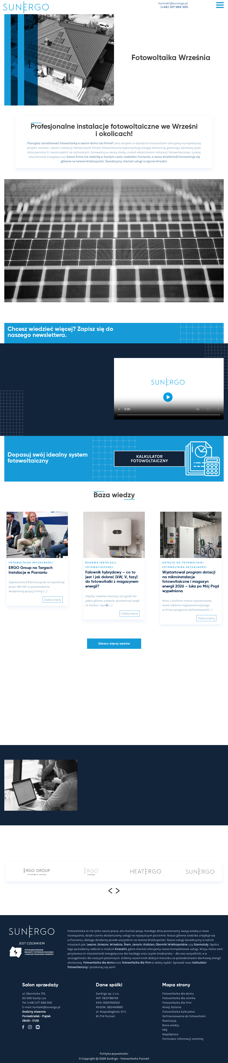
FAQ (164, 1030)
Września (116, 944)
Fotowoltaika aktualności (31, 562)
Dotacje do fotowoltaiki (183, 562)
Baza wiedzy (170, 1025)
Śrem (127, 944)
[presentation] (110, 890)
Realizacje (169, 1021)
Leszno (91, 944)
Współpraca (170, 1034)
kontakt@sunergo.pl (173, 3)
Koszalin (121, 949)
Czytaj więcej (52, 599)
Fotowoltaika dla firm (177, 1002)
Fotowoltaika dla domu (99, 962)
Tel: (37, 1002)
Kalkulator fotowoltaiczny (149, 458)
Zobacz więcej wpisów (114, 643)
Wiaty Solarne (171, 1007)
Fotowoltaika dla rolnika (178, 998)
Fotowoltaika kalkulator (178, 1011)
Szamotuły (201, 944)
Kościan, (149, 944)
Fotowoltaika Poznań (134, 1058)
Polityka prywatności (114, 1053)
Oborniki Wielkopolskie (171, 944)
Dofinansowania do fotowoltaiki (184, 1016)
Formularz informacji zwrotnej (182, 1039)
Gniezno (102, 944)
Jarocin (137, 944)
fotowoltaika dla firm (136, 962)
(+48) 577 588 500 (174, 7)
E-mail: (41, 1007)
